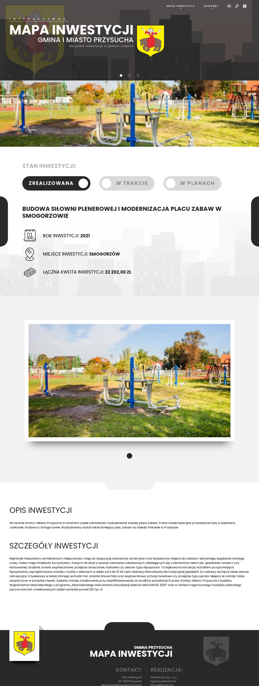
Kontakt (211, 6)
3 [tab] (138, 60)
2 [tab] (129, 60)
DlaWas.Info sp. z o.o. (164, 662)
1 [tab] (121, 60)
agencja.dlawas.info (163, 666)
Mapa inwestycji (181, 6)
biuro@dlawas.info (162, 670)
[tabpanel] (129, 30)
